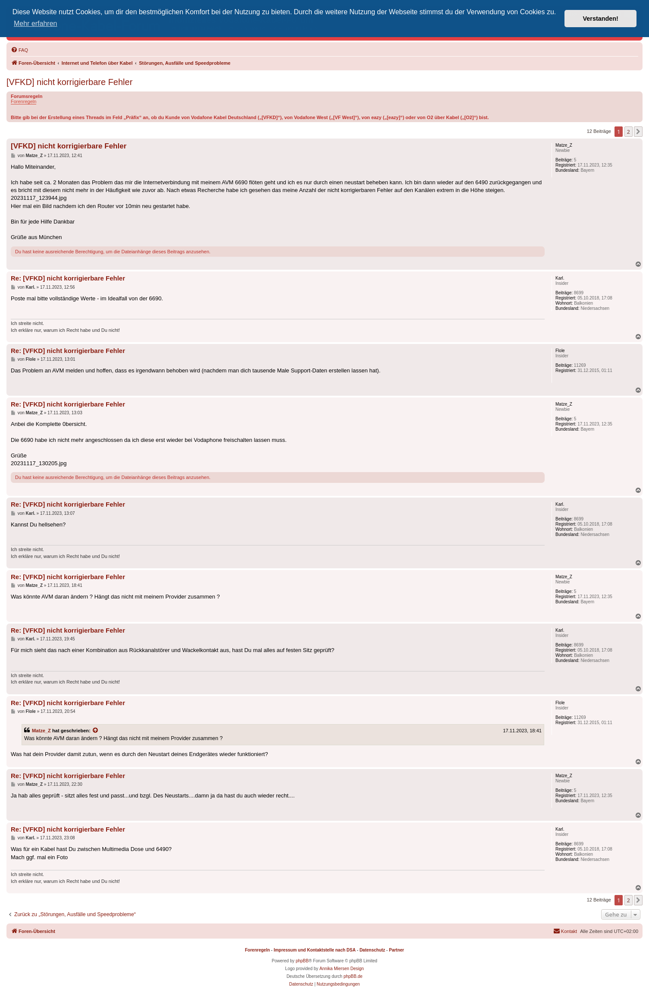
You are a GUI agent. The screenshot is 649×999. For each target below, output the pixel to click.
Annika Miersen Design (342, 968)
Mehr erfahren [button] (35, 23)
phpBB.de (353, 976)
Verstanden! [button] (600, 18)
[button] (638, 131)
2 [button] (628, 132)
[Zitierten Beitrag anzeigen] (96, 730)
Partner (396, 950)
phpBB (302, 960)
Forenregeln (23, 101)
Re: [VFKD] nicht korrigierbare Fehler (68, 278)
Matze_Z (41, 730)
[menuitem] (19, 50)
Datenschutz (372, 950)
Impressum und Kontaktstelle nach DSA (315, 950)
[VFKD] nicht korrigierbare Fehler (69, 82)
